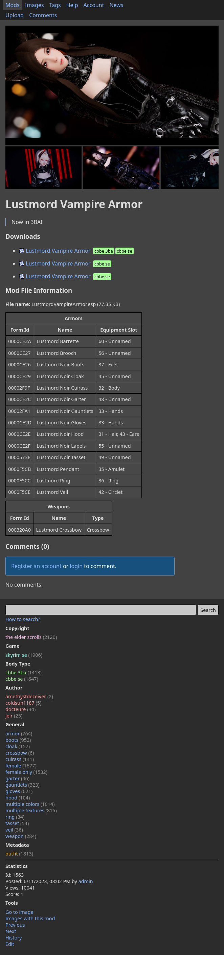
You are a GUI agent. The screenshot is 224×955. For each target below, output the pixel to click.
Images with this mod (30, 918)
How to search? (22, 619)
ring (14, 817)
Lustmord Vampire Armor (77, 250)
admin (86, 881)
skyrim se (23, 655)
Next (10, 931)
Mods (12, 5)
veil (14, 829)
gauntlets (22, 785)
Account (94, 5)
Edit (9, 944)
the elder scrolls (31, 637)
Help (72, 5)
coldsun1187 (23, 703)
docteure (20, 709)
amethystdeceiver (29, 696)
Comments (43, 15)
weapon (20, 836)
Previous (15, 925)
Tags (55, 5)
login (76, 566)
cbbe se (21, 679)
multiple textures (31, 810)
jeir (13, 715)
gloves (18, 791)
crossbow (19, 753)
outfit (19, 853)
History (13, 937)
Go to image (19, 912)
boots (18, 740)
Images (34, 5)
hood (17, 797)
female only (26, 772)
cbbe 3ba (23, 672)
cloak (17, 746)
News (116, 5)
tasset (17, 823)
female (21, 765)
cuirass (19, 759)
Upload (14, 15)
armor (18, 733)
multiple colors (30, 804)
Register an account (36, 566)
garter (17, 778)
